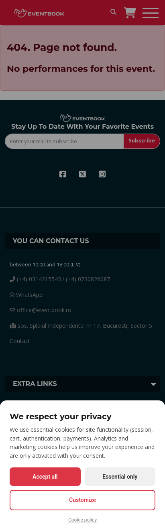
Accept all (45, 476)
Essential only (119, 476)
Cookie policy (82, 520)
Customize (82, 500)
